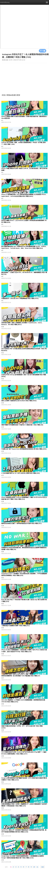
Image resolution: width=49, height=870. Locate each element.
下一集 (42, 51)
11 (37, 867)
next (42, 867)
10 (34, 867)
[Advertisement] (24, 77)
